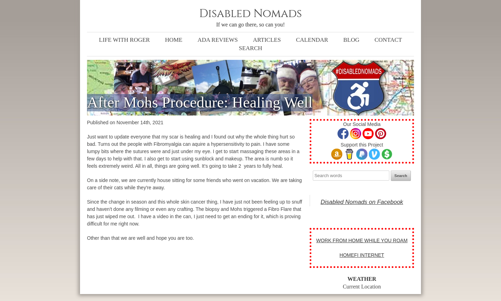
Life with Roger (124, 40)
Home (173, 40)
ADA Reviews (218, 40)
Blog (351, 40)
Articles (267, 40)
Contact (388, 40)
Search (250, 48)
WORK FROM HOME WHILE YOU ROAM (362, 240)
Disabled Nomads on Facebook (361, 202)
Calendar (312, 40)
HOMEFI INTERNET (362, 255)
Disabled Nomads (250, 13)
